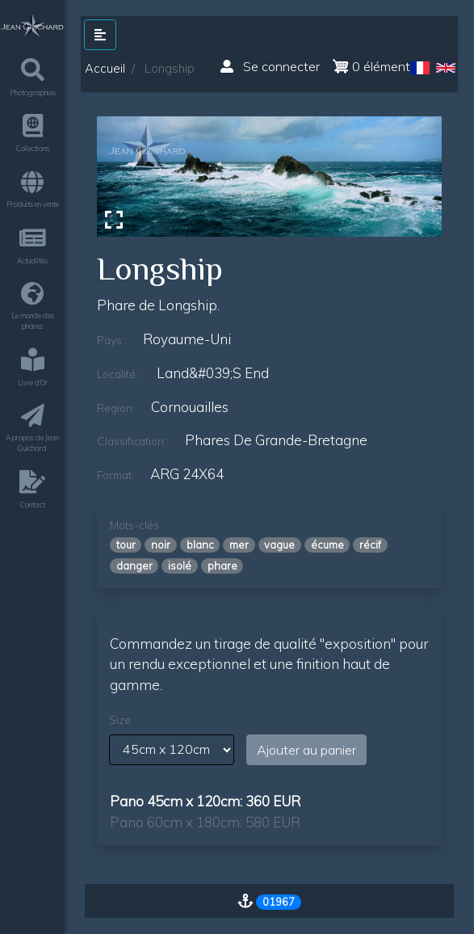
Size (120, 719)
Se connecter (270, 66)
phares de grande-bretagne (276, 439)
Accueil (105, 68)
